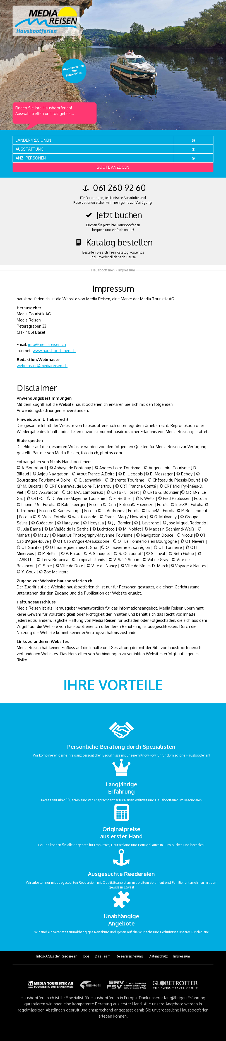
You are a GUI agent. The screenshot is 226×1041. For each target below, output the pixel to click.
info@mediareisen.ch (47, 344)
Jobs (86, 956)
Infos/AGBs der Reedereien (56, 956)
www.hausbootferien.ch (54, 350)
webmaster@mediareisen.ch (42, 365)
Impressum (181, 956)
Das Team (102, 956)
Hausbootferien (103, 270)
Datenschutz (158, 956)
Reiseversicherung (129, 956)
